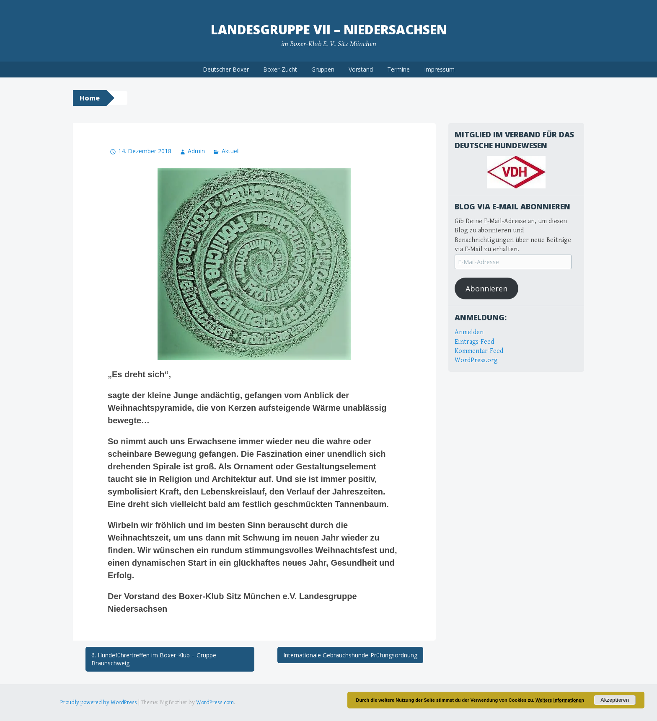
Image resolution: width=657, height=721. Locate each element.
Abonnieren (486, 288)
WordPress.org (476, 360)
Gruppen (322, 69)
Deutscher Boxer (226, 69)
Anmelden (469, 332)
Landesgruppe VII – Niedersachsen (329, 29)
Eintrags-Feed (474, 342)
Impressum (439, 69)
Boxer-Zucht (280, 69)
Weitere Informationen (559, 700)
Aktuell (231, 151)
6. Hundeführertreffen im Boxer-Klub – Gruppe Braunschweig (153, 659)
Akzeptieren (614, 700)
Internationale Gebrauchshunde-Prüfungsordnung (350, 655)
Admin (196, 151)
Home (90, 98)
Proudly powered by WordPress (98, 702)
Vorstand (361, 69)
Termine (398, 69)
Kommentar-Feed (479, 351)
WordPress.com (215, 702)
